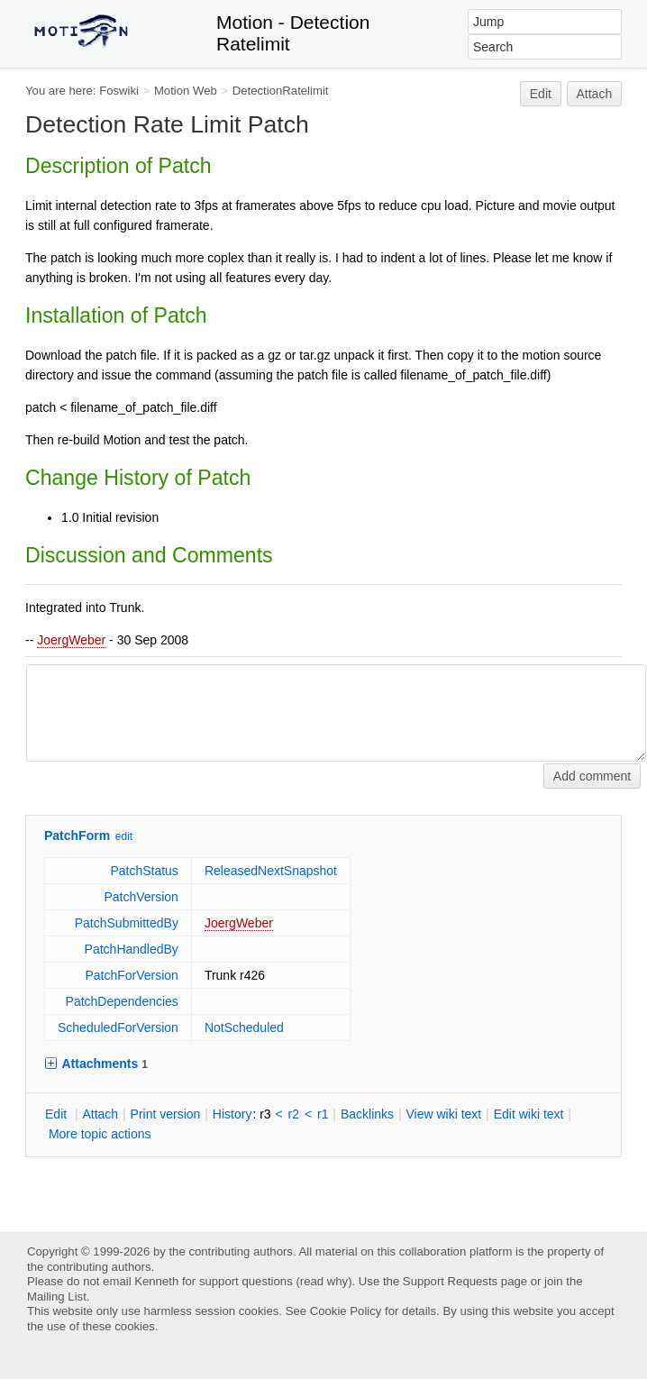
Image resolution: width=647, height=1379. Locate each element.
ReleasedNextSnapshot (271, 870)
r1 (322, 1114)
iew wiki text (443, 1114)
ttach (100, 1114)
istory (232, 1114)
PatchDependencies (122, 1001)
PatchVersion (141, 897)
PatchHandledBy (131, 949)
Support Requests (450, 1281)
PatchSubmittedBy (126, 923)
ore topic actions (100, 1134)
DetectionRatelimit (280, 90)
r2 (293, 1114)
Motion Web (185, 90)
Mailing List (57, 1296)
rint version (166, 1114)
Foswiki (119, 90)
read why (324, 1281)
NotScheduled (244, 1027)
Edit (540, 94)
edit (123, 836)
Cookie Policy (346, 1311)
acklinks (367, 1114)
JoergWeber (71, 640)
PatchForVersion (131, 975)
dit (57, 1114)
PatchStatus (144, 870)
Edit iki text (529, 1114)
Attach (595, 94)
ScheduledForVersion (118, 1027)
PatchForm (77, 835)
